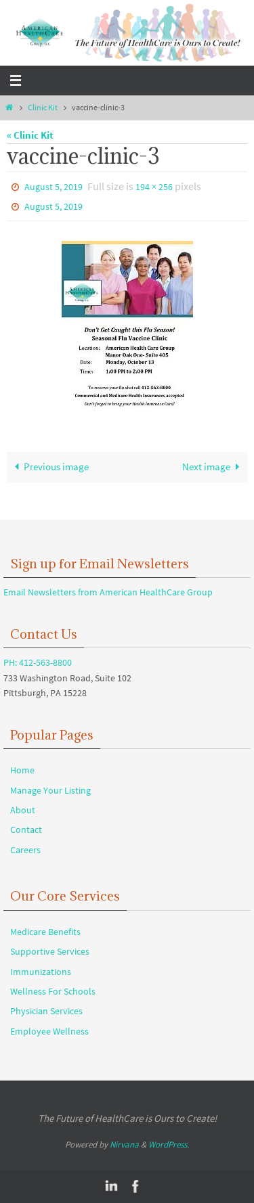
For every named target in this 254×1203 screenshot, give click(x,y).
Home (22, 770)
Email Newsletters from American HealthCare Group (108, 592)
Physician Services (46, 1011)
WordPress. (168, 1144)
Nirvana (124, 1144)
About (22, 810)
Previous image (49, 466)
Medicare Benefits (45, 932)
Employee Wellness (49, 1031)
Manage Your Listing (50, 790)
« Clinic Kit (30, 135)
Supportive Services (49, 951)
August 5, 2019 (53, 187)
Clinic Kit (43, 107)
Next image (213, 466)
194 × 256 (154, 187)
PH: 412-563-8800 (37, 662)
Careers (25, 850)
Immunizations (40, 972)
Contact (26, 829)
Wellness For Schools (53, 991)
